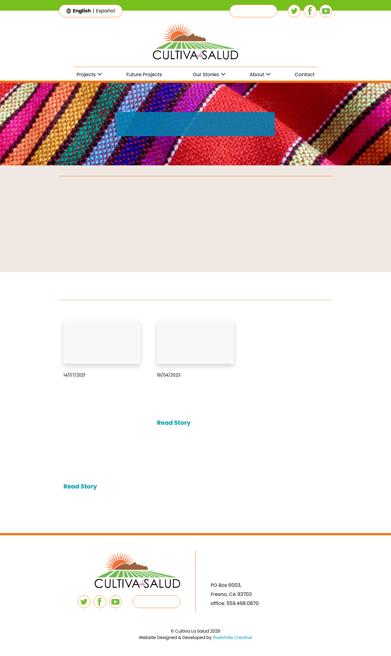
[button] (253, 11)
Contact (305, 74)
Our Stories (206, 74)
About (257, 74)
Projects (86, 74)
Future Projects (144, 74)
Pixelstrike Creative (232, 637)
